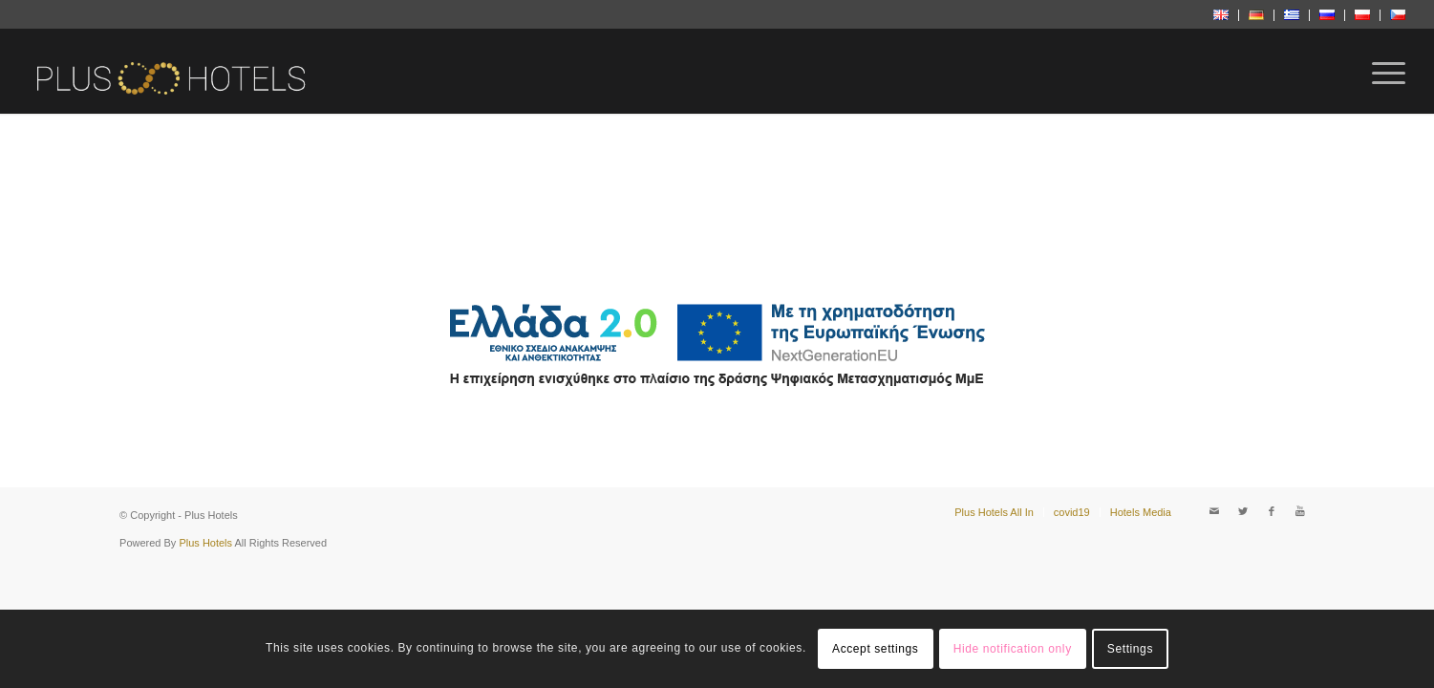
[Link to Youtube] (1300, 511)
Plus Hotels (205, 542)
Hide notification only (1012, 649)
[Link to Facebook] (1271, 511)
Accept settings (875, 649)
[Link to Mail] (1214, 511)
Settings (1130, 649)
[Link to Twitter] (1243, 511)
